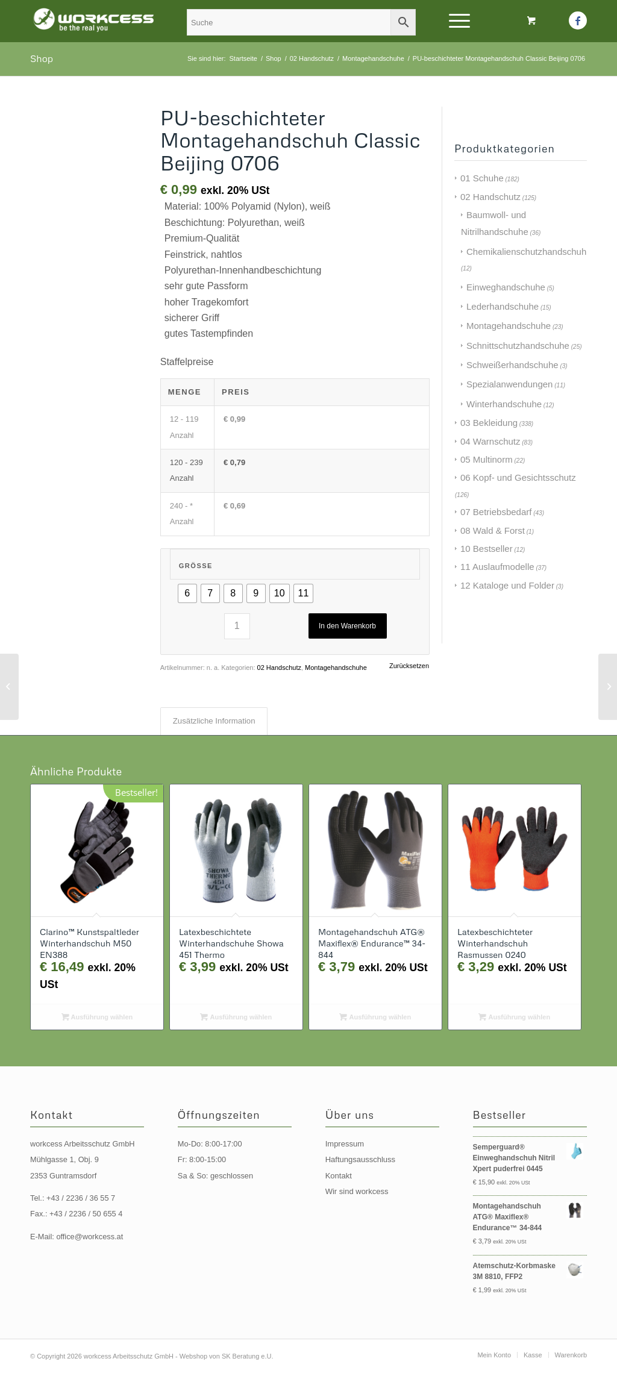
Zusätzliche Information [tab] (214, 720)
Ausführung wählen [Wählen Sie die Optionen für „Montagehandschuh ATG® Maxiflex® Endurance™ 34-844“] (375, 1017)
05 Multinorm (486, 459)
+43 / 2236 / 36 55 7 (80, 1198)
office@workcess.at (89, 1236)
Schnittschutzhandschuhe (517, 345)
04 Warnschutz (490, 441)
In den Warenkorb (347, 626)
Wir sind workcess (357, 1191)
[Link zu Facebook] (578, 20)
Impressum (344, 1143)
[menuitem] (494, 1355)
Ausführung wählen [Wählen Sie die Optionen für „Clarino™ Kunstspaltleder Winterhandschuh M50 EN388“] (97, 1017)
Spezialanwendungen (509, 384)
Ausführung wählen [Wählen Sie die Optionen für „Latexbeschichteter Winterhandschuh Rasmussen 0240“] (514, 1017)
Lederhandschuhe (502, 306)
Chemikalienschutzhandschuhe (529, 251)
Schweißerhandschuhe (512, 365)
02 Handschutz (279, 667)
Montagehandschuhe (336, 667)
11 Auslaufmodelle (497, 566)
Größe (196, 565)
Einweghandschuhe (505, 287)
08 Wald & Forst (492, 530)
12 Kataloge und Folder (507, 585)
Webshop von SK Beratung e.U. (227, 1356)
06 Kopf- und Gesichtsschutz (518, 477)
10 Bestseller (486, 548)
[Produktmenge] (237, 626)
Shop (41, 58)
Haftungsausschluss (360, 1159)
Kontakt (338, 1175)
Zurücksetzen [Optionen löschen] (409, 666)
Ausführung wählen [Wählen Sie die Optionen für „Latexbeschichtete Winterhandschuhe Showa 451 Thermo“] (236, 1017)
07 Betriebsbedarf (495, 512)
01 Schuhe (482, 178)
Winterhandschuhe (504, 404)
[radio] (187, 593)
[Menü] (455, 21)
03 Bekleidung (489, 423)
